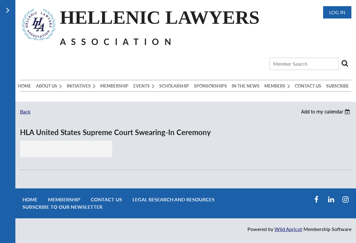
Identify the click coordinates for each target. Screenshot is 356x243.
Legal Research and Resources (174, 199)
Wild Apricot (288, 229)
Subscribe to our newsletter (62, 207)
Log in (337, 12)
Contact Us (106, 199)
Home (30, 199)
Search (344, 63)
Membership (64, 199)
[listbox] (326, 112)
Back (25, 111)
